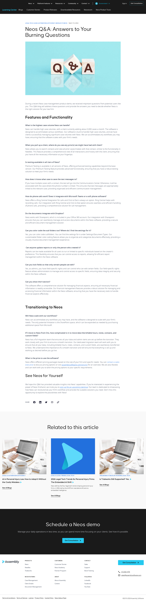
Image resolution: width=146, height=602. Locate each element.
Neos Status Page (60, 598)
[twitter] (46, 402)
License (31, 598)
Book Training (89, 571)
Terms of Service (22, 598)
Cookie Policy (49, 598)
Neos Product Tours (103, 10)
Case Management (31, 580)
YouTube (87, 587)
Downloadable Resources (70, 10)
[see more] (73, 540)
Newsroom (88, 10)
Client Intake (29, 583)
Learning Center (9, 10)
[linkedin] (40, 402)
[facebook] (34, 402)
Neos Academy (60, 567)
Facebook (87, 583)
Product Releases (50, 10)
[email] (52, 402)
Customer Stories (33, 10)
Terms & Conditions (8, 598)
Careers (57, 583)
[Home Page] (10, 563)
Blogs (21, 10)
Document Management (33, 587)
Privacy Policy (39, 598)
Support (87, 567)
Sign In (124, 3)
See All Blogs (7, 488)
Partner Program (60, 571)
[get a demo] (137, 3)
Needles (27, 567)
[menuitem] (31, 3)
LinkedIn (87, 580)
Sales (86, 564)
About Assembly (60, 580)
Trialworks (28, 571)
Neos (26, 564)
